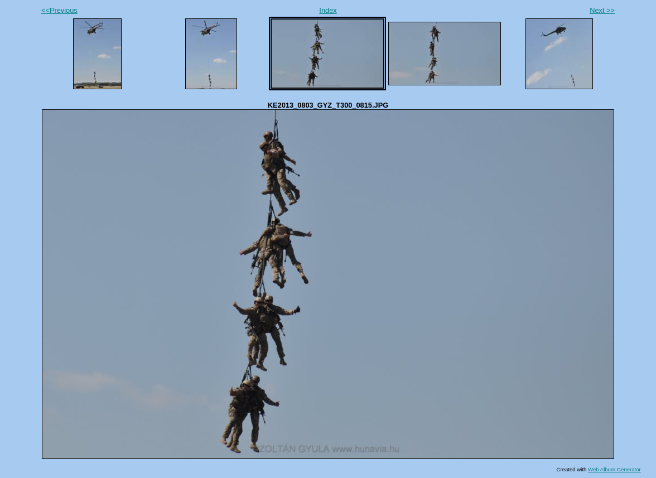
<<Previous (59, 10)
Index (327, 10)
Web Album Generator (614, 469)
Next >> (602, 10)
